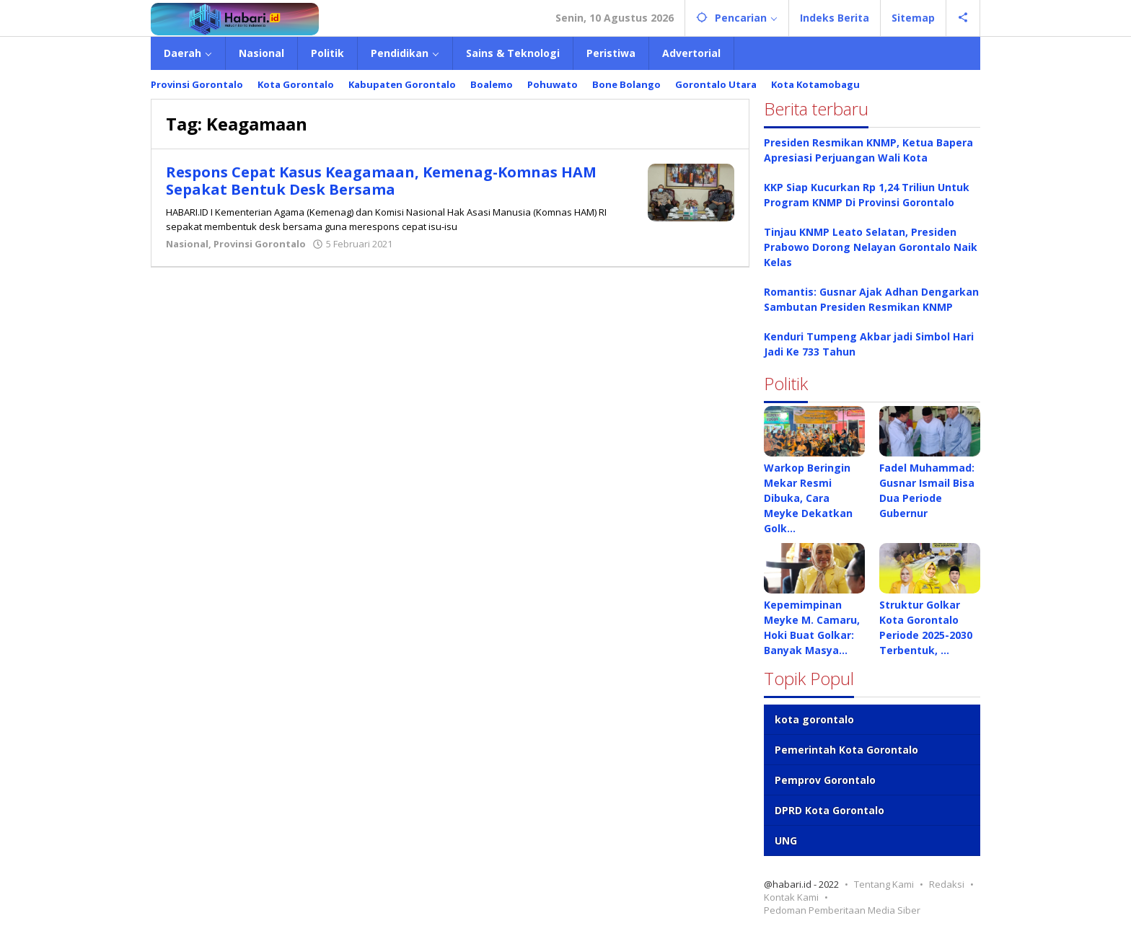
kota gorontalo (814, 719)
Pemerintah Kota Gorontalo (846, 749)
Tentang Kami (884, 884)
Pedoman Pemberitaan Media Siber (842, 910)
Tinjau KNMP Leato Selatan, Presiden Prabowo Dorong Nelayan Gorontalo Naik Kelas (870, 247)
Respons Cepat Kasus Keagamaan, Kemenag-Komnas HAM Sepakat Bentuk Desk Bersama (381, 180)
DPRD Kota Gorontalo (829, 810)
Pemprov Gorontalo (825, 780)
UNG (786, 840)
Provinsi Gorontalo (260, 243)
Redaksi (946, 884)
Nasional (187, 243)
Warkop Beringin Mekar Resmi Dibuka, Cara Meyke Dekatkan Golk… (808, 498)
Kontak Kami (791, 897)
